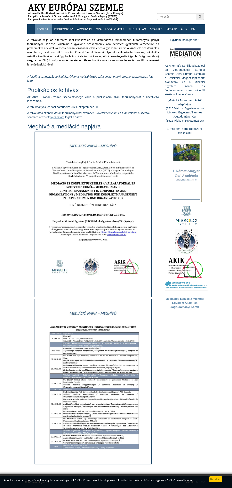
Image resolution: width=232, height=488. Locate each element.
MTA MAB (156, 29)
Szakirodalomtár (110, 29)
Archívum (84, 29)
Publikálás (137, 29)
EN (193, 29)
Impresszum (63, 29)
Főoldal (43, 29)
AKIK (184, 29)
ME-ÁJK (171, 29)
